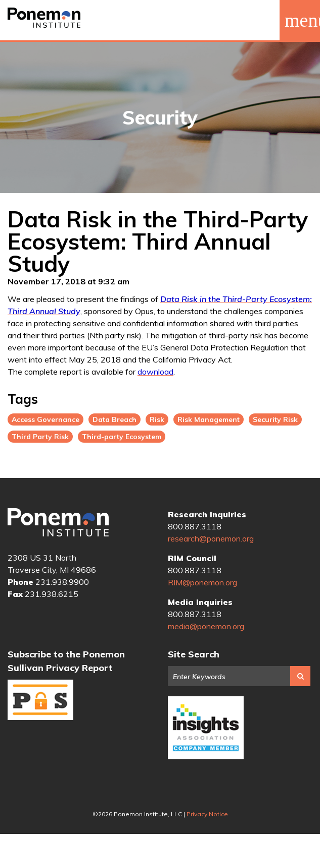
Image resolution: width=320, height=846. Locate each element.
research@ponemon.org (211, 538)
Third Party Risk (40, 436)
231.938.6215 (51, 594)
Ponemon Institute (58, 522)
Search (300, 676)
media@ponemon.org (206, 626)
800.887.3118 (194, 526)
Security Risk (275, 419)
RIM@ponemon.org (202, 582)
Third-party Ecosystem (121, 436)
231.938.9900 (62, 582)
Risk (157, 419)
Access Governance (45, 419)
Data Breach (114, 419)
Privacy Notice (207, 814)
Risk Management (208, 419)
